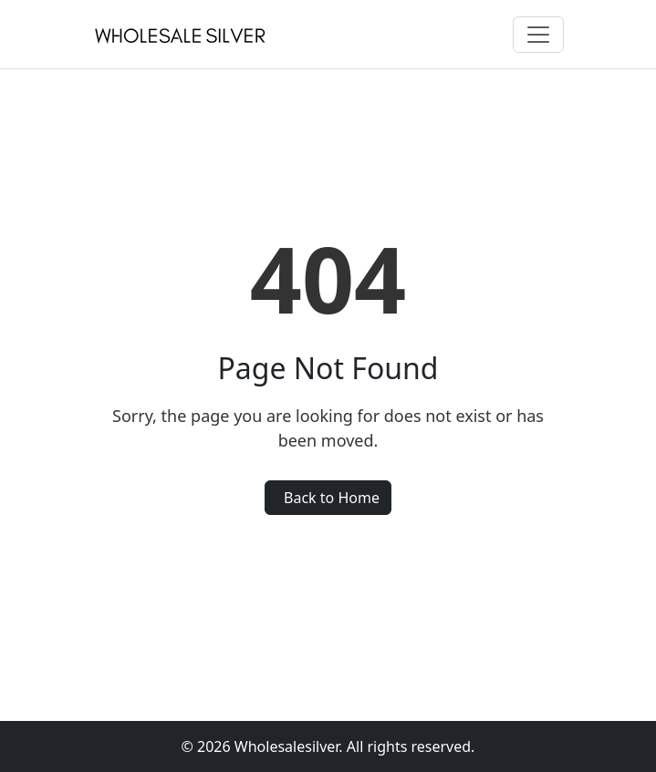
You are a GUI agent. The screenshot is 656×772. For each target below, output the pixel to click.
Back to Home (332, 498)
